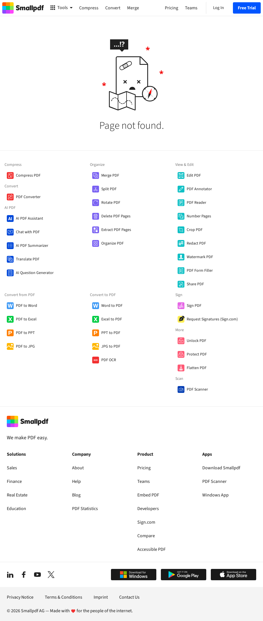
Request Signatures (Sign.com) (212, 319)
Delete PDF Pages (116, 216)
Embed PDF (148, 495)
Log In (218, 8)
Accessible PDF (151, 549)
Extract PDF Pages (116, 230)
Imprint (101, 597)
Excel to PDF (111, 319)
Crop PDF (195, 230)
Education (16, 509)
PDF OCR (108, 360)
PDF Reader (196, 202)
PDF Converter (28, 197)
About (78, 468)
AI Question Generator (35, 273)
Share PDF (195, 284)
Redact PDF (196, 243)
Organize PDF (112, 243)
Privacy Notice (20, 597)
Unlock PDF (196, 341)
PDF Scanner (197, 389)
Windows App (215, 495)
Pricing (144, 468)
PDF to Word (26, 306)
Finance (14, 481)
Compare (146, 536)
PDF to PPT (25, 333)
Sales (12, 468)
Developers (148, 509)
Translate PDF (27, 259)
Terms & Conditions (63, 597)
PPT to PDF (110, 333)
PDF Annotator (199, 189)
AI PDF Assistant (29, 218)
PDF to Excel (26, 319)
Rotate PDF (110, 202)
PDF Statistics (85, 509)
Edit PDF (194, 175)
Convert (112, 8)
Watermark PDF (200, 257)
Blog (76, 495)
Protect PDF (197, 354)
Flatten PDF (197, 368)
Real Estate (17, 495)
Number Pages (199, 216)
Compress (88, 8)
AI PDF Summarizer (32, 246)
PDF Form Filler (200, 270)
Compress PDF (28, 175)
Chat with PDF (28, 232)
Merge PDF (110, 175)
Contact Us (129, 597)
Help (76, 481)
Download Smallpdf (221, 468)
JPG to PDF (110, 346)
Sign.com (146, 522)
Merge (133, 8)
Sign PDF (194, 306)
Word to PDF (112, 306)
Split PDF (109, 189)
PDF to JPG (25, 346)
